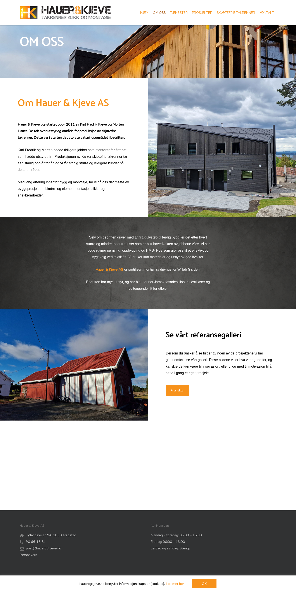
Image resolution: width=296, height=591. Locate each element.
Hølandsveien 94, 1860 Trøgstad (51, 535)
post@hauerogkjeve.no (43, 548)
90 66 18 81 (35, 541)
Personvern (28, 554)
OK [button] (204, 583)
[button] (177, 480)
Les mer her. (175, 583)
